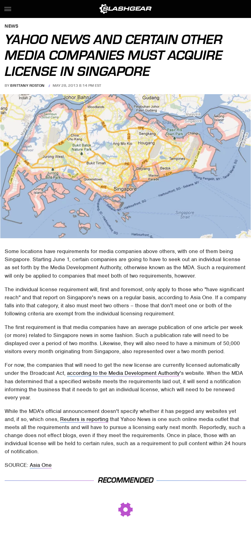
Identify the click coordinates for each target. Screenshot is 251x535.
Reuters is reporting (84, 419)
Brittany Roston (27, 85)
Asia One (41, 465)
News (11, 26)
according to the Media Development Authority (123, 373)
